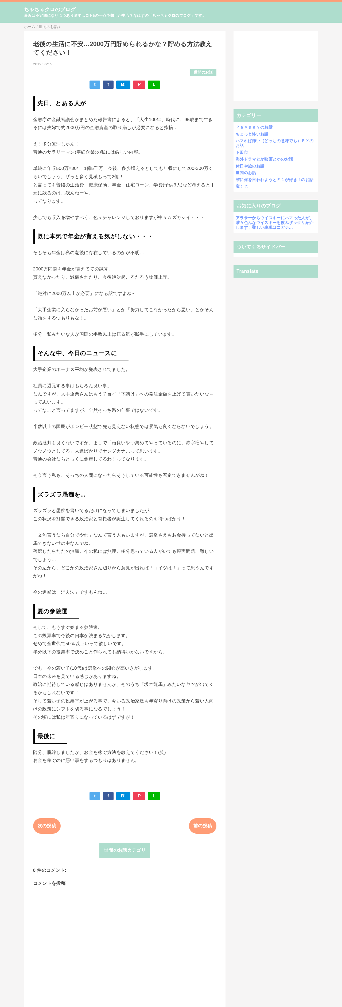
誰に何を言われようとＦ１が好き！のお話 (274, 179)
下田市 (242, 152)
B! (123, 84)
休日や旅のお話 (250, 166)
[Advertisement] (276, 66)
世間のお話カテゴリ (125, 850)
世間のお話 (203, 72)
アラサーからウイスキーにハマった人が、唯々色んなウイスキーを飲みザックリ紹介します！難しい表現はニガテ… (274, 222)
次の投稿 (47, 825)
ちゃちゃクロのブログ (50, 9)
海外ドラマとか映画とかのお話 (264, 159)
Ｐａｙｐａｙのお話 (254, 127)
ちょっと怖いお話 (252, 134)
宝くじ (242, 186)
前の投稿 (202, 825)
